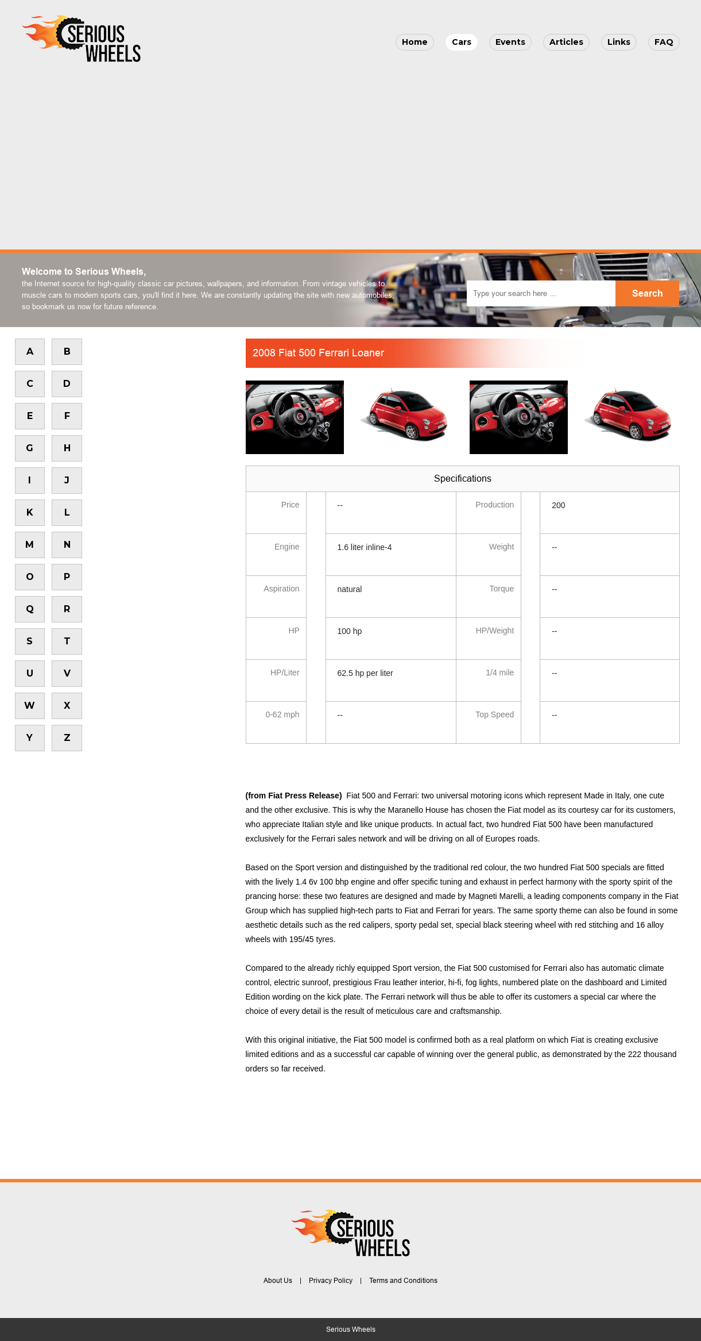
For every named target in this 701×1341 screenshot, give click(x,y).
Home (415, 42)
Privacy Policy (331, 1281)
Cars (461, 42)
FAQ (663, 42)
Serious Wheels (350, 1329)
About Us (278, 1281)
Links (618, 42)
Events (510, 42)
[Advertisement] (350, 152)
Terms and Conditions (403, 1281)
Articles (566, 42)
